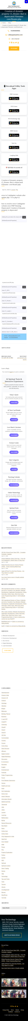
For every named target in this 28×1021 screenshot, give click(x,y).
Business (3, 716)
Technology (4, 876)
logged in (11, 372)
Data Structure (5, 748)
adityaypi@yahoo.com (15, 35)
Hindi (2, 788)
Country (3, 740)
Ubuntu (3, 887)
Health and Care (5, 785)
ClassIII (3, 727)
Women (3, 892)
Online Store (4, 833)
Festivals (3, 772)
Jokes (3, 809)
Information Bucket (6, 799)
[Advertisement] (14, 68)
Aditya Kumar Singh (12, 935)
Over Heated (4, 841)
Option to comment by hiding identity (15, 626)
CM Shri (3, 735)
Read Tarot (14, 419)
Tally (2, 873)
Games (3, 783)
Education (4, 764)
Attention (3, 706)
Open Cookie (14, 452)
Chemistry (4, 724)
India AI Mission (5, 796)
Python (3, 855)
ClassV (3, 730)
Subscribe (7, 650)
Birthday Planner (5, 714)
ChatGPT (3, 722)
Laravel (13, 189)
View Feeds (14, 517)
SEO (2, 860)
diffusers (3, 751)
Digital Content (5, 754)
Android (3, 700)
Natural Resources (6, 823)
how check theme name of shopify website (12, 577)
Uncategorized (5, 889)
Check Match (14, 435)
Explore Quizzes (14, 533)
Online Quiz (4, 831)
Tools (2, 881)
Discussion (4, 759)
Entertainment (5, 769)
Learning (3, 815)
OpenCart (4, 839)
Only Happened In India (7, 836)
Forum (3, 777)
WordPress (4, 895)
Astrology (3, 703)
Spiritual (3, 863)
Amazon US (4, 698)
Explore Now (14, 402)
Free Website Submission (8, 780)
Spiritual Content (5, 865)
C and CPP (4, 719)
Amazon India (5, 695)
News (2, 828)
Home (4, 22)
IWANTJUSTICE (5, 801)
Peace (3, 847)
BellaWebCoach (5, 621)
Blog (9, 22)
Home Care (4, 793)
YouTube (3, 897)
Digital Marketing (5, 756)
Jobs (2, 807)
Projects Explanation (6, 852)
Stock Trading (5, 868)
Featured (14, 48)
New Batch (4, 825)
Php (17, 189)
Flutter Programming (6, 775)
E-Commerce (5, 761)
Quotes (3, 857)
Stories (3, 871)
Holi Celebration (5, 791)
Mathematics (4, 817)
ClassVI (3, 732)
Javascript (4, 804)
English (3, 767)
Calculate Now (14, 500)
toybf (2, 626)
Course (3, 743)
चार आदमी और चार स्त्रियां (7, 357)
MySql (3, 820)
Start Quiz (13, 469)
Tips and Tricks (5, 879)
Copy (24, 217)
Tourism (3, 884)
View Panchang (14, 484)
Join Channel (15, 39)
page (2, 844)
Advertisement (5, 692)
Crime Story (4, 746)
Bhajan (3, 708)
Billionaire (4, 711)
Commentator (5, 738)
